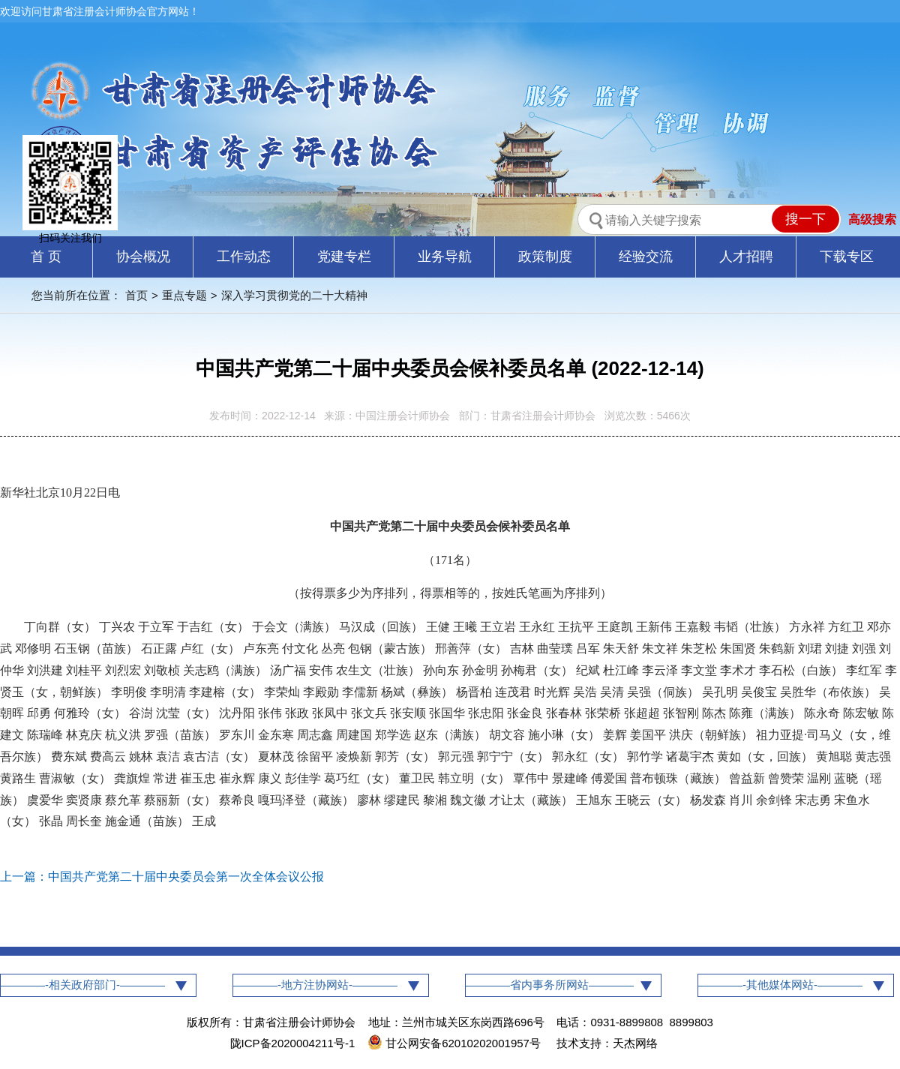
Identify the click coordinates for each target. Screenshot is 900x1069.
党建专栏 (344, 256)
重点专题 (184, 295)
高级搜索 (872, 219)
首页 (136, 295)
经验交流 (646, 256)
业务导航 (445, 256)
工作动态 (244, 256)
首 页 (46, 256)
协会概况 (143, 256)
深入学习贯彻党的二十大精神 (294, 295)
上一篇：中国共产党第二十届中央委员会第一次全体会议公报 (162, 876)
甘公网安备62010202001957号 (456, 1043)
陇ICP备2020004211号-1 (293, 1043)
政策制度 (545, 256)
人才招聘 (746, 256)
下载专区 (847, 256)
